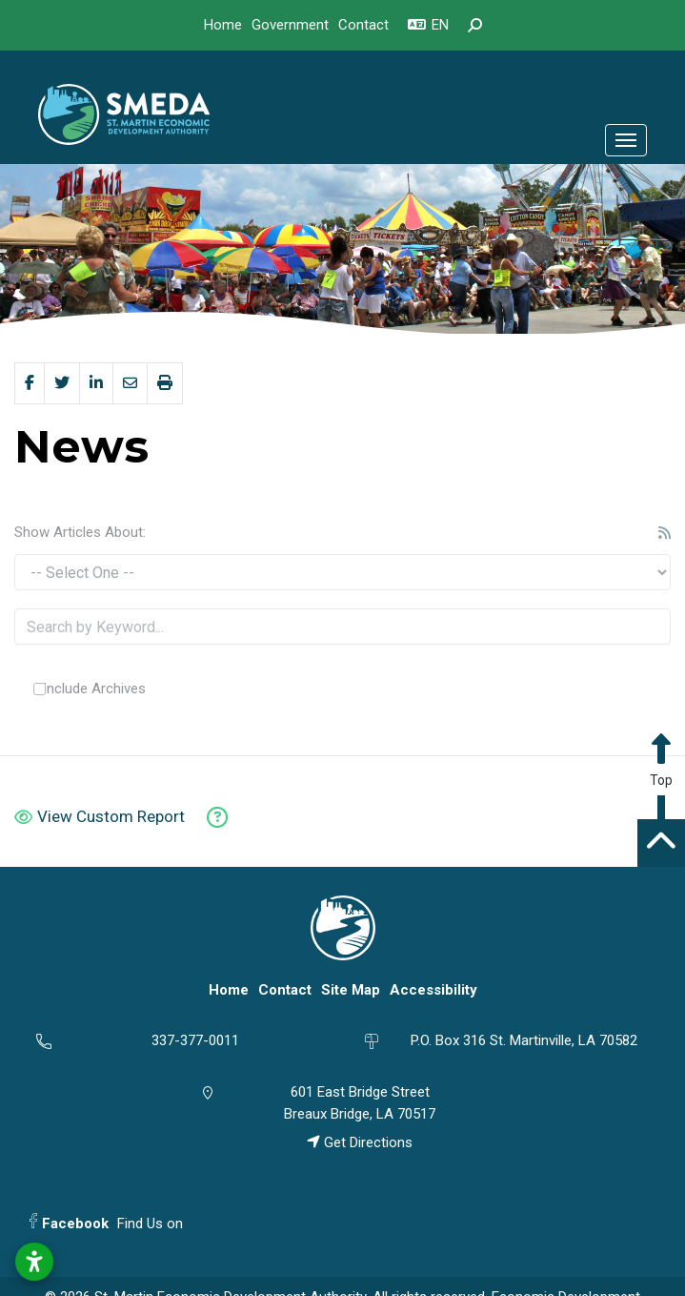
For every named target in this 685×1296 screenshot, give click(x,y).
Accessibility (433, 989)
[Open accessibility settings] (34, 1262)
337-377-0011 (195, 1040)
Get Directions (360, 1142)
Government (290, 24)
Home (223, 24)
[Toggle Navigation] (626, 140)
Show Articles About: (80, 532)
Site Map (350, 989)
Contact (363, 24)
